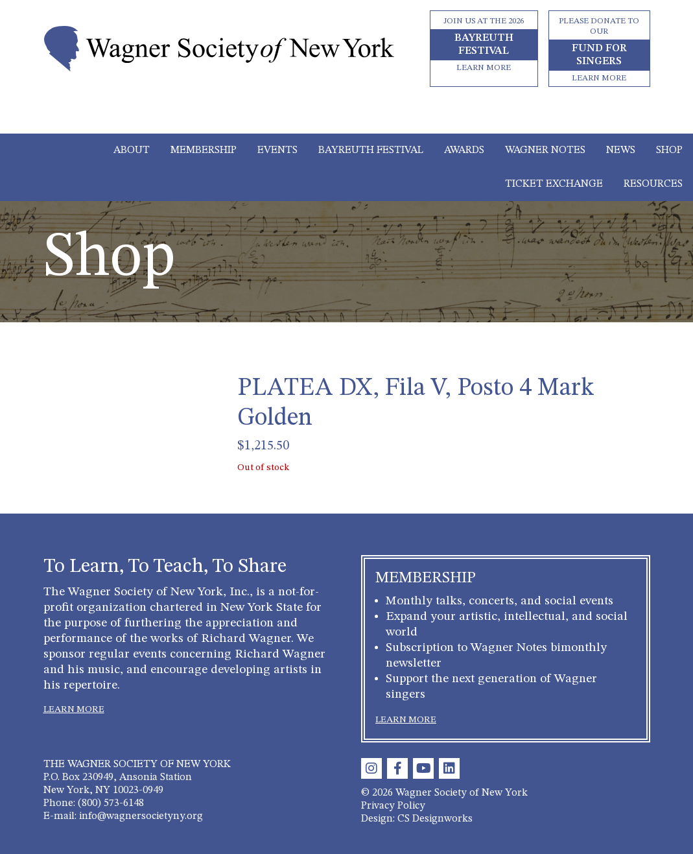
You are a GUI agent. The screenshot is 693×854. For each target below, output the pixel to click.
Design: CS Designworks (417, 819)
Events (277, 150)
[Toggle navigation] (346, 115)
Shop (669, 150)
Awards (464, 150)
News (620, 150)
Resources (653, 184)
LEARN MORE (73, 709)
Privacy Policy (393, 806)
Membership (203, 150)
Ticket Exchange (554, 184)
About (131, 150)
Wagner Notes (545, 150)
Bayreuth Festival (370, 150)
